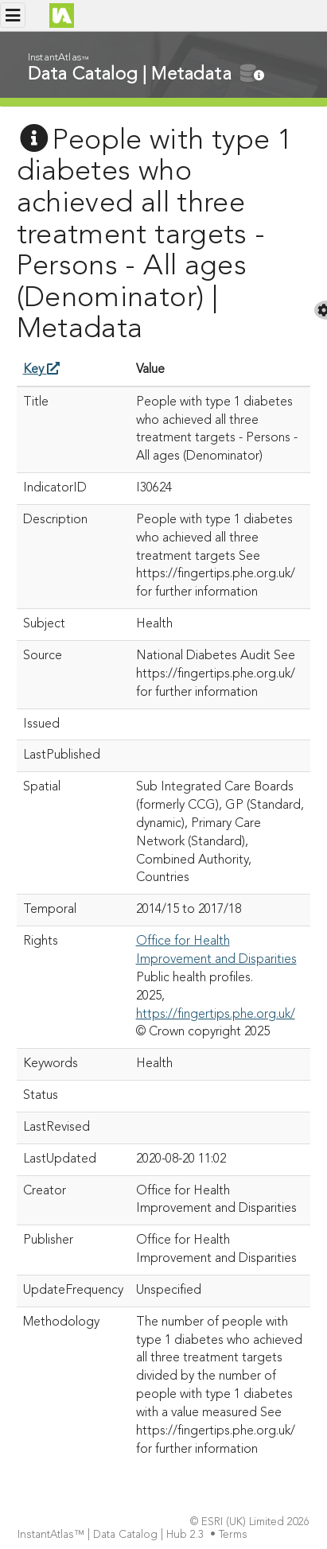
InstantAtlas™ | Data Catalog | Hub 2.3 (112, 1535)
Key (41, 369)
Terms (235, 1535)
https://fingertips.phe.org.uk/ (215, 1014)
